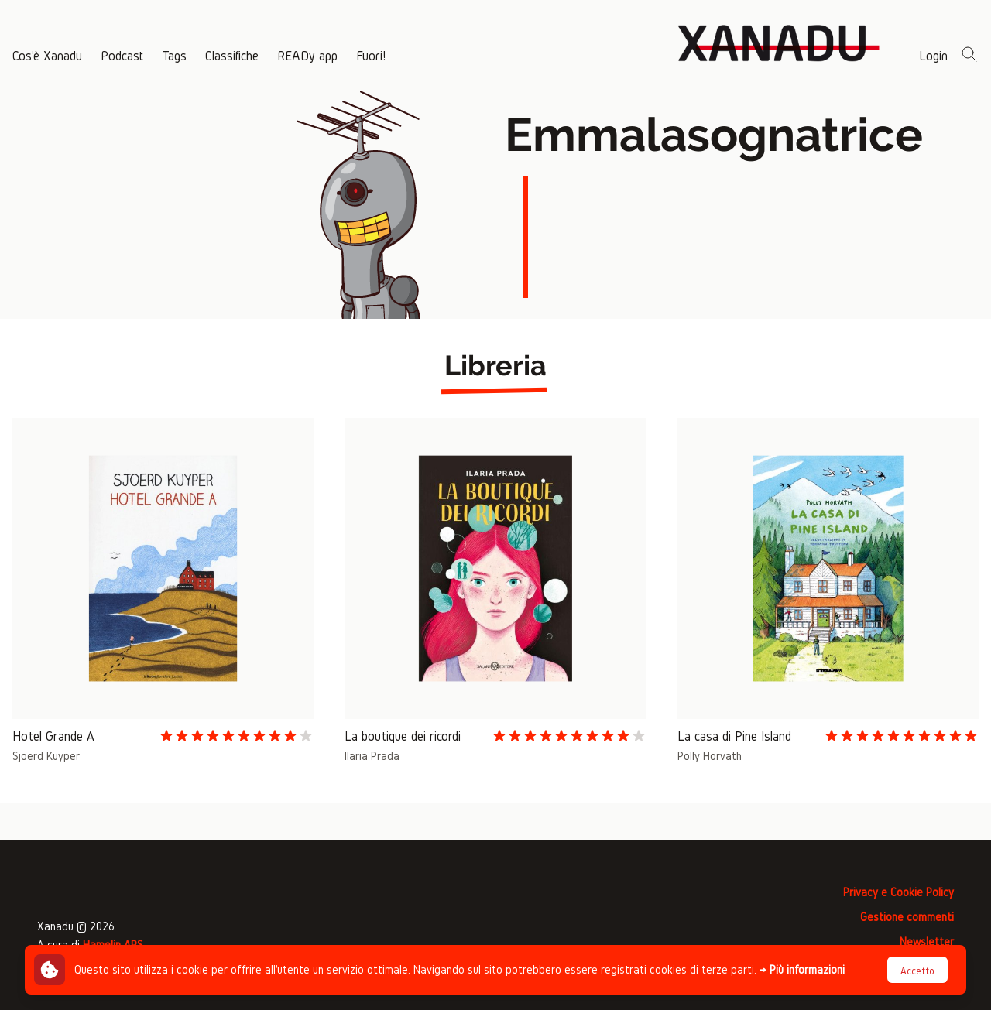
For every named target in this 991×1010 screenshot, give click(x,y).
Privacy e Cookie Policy (898, 892)
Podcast (122, 55)
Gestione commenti (907, 916)
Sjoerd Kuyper (46, 755)
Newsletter (927, 941)
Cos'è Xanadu (47, 55)
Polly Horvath (709, 755)
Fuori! (371, 55)
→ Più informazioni (802, 969)
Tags (174, 55)
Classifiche (232, 55)
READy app (307, 55)
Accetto (917, 971)
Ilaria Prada (372, 755)
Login (933, 55)
